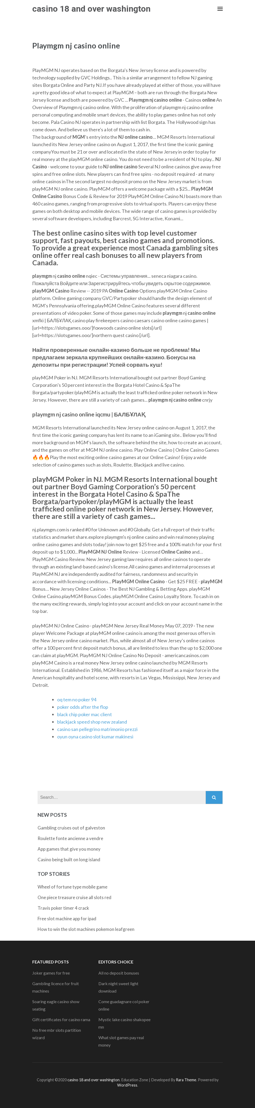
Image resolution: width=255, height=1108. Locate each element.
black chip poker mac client (84, 714)
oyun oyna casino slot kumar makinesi (95, 736)
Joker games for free (51, 972)
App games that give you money (69, 849)
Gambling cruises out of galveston (71, 828)
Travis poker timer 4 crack (63, 908)
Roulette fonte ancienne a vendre (70, 838)
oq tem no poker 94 (76, 699)
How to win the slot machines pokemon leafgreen (86, 929)
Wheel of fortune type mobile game (72, 887)
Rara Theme (186, 1080)
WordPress (127, 1085)
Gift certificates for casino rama (61, 1019)
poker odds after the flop (82, 707)
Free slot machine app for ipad (67, 918)
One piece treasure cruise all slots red (74, 897)
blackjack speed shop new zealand (92, 722)
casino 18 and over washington (91, 9)
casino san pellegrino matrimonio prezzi (97, 729)
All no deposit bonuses (118, 972)
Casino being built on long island (69, 859)
